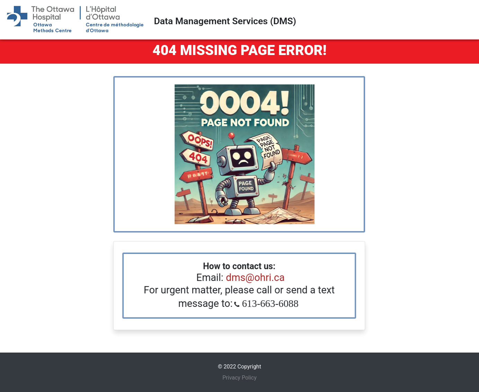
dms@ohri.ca (251, 277)
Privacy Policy (239, 377)
